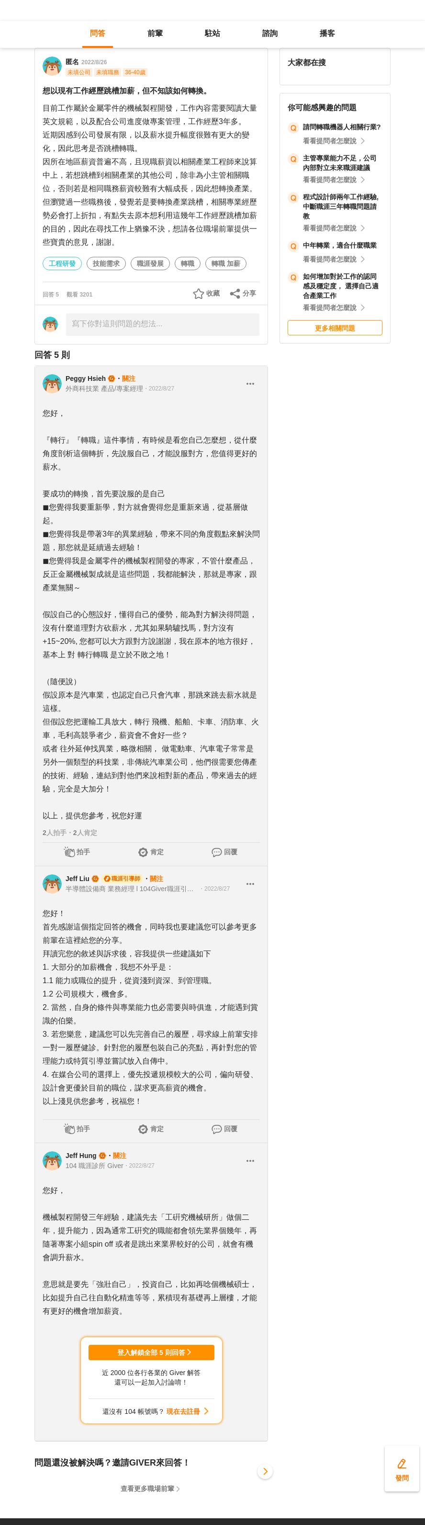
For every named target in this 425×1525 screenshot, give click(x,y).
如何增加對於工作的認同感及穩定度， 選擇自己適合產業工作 (341, 286)
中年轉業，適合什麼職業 (340, 245)
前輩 (155, 33)
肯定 (157, 852)
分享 (249, 293)
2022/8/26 (94, 62)
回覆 (230, 852)
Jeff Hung (81, 1155)
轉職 (187, 263)
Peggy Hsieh (86, 378)
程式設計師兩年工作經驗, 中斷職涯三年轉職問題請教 (341, 206)
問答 (97, 33)
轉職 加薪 (226, 263)
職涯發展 (150, 263)
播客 (327, 33)
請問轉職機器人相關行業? (342, 127)
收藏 (213, 293)
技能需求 (106, 263)
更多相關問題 (335, 328)
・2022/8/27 (158, 388)
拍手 (83, 852)
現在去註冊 (183, 1411)
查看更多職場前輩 (147, 1488)
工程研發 (62, 263)
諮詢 (270, 33)
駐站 (212, 33)
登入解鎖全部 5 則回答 (151, 1352)
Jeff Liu (77, 879)
